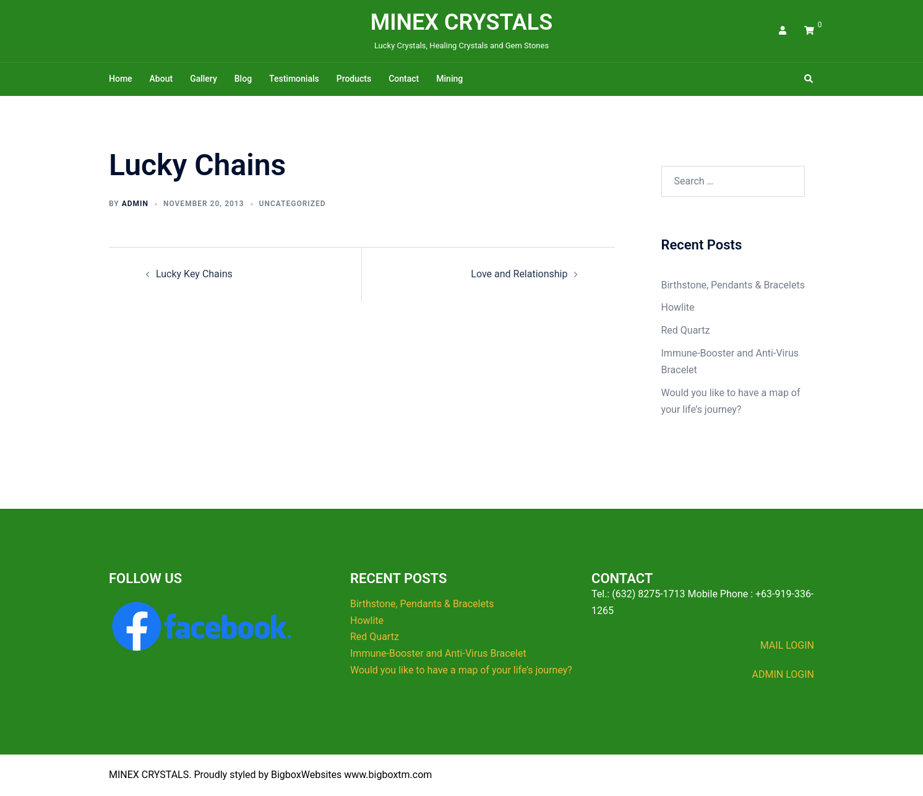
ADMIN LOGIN (783, 674)
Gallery (203, 79)
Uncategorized (292, 203)
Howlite (678, 307)
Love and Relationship (519, 274)
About (161, 79)
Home (120, 79)
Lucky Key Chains (194, 274)
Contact (404, 79)
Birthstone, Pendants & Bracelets (733, 285)
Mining (449, 79)
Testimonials (294, 79)
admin (135, 203)
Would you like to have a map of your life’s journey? (461, 670)
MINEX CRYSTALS (462, 22)
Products (354, 79)
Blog (243, 79)
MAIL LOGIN (787, 645)
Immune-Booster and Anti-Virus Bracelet (438, 653)
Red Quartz (685, 330)
